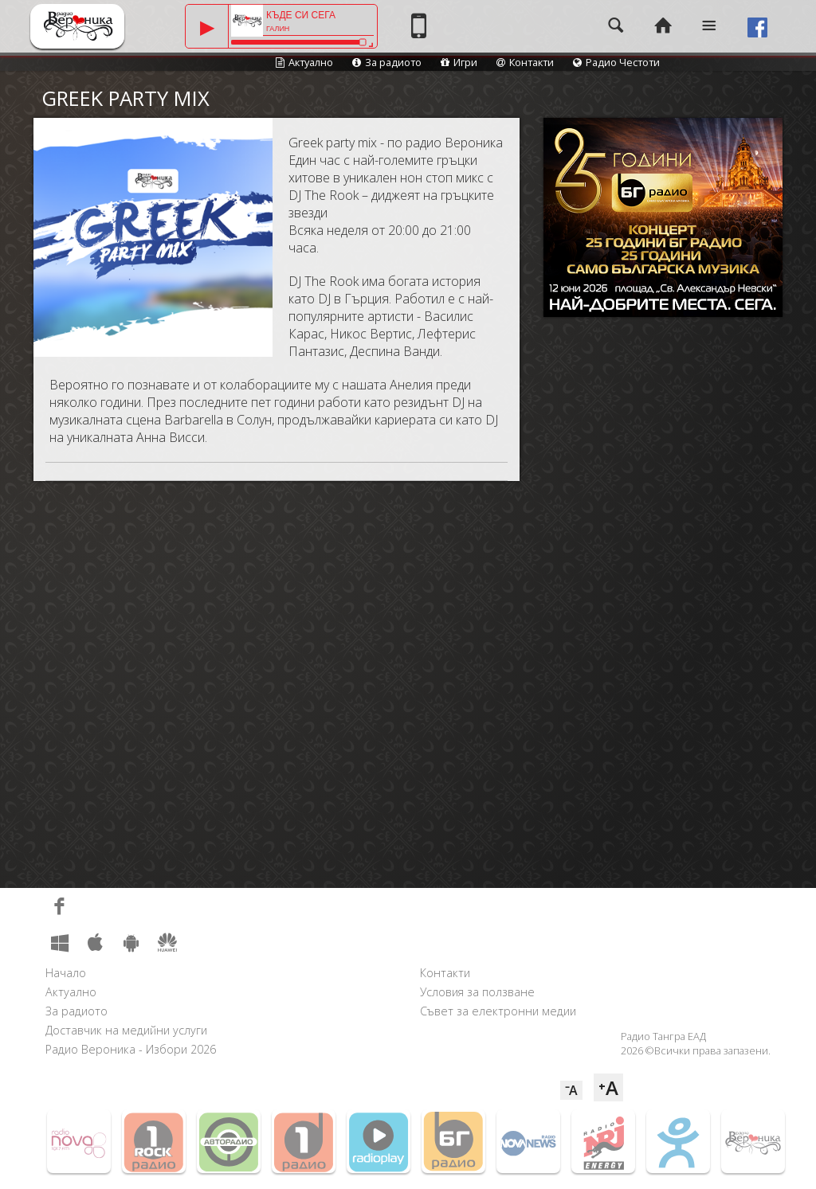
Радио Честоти (616, 62)
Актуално (304, 62)
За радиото (387, 62)
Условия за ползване (477, 991)
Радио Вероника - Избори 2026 (130, 1049)
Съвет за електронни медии (498, 1011)
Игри (459, 62)
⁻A (571, 1090)
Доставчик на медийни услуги (126, 1030)
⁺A (608, 1087)
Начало (65, 972)
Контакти (525, 62)
